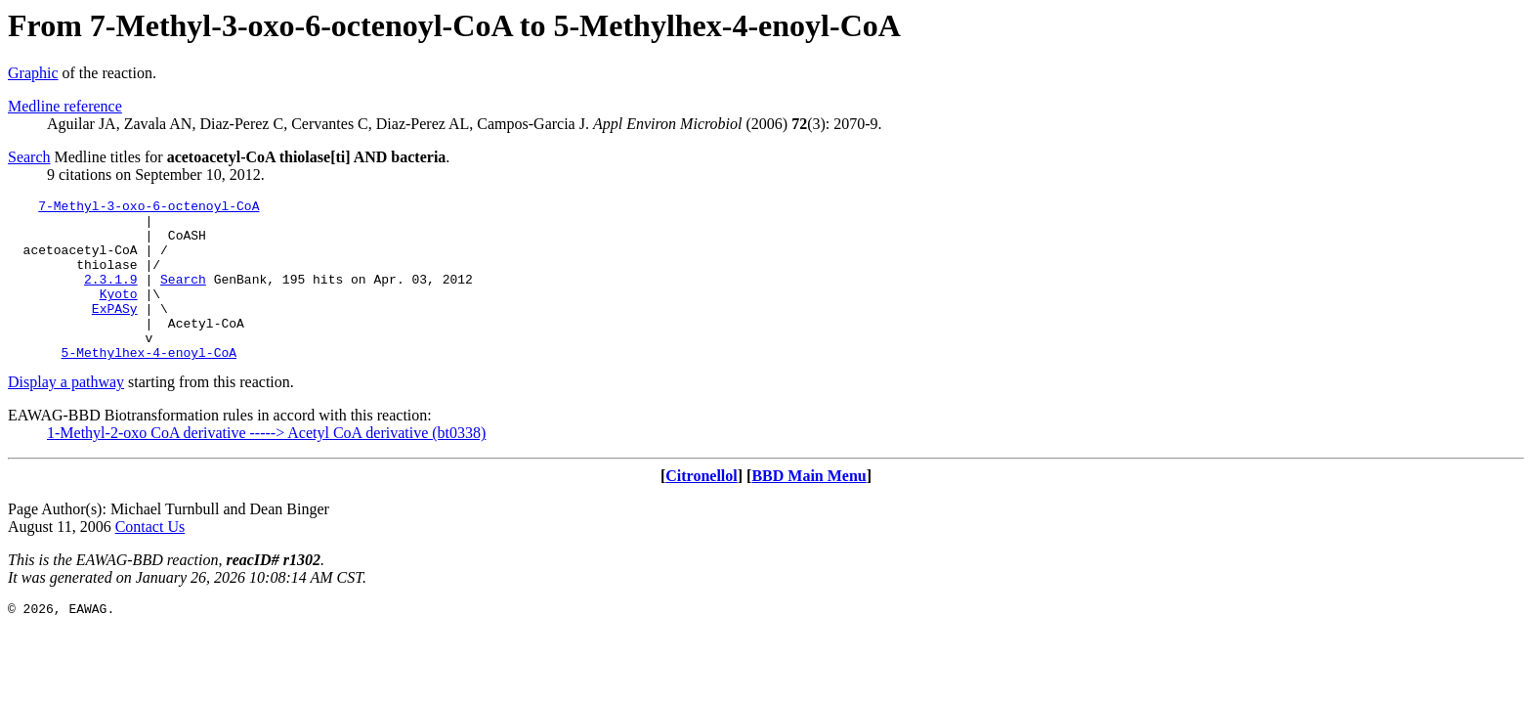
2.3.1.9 (111, 296)
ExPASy (115, 331)
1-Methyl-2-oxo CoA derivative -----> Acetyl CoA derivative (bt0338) (266, 465)
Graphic (33, 73)
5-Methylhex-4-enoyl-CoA (149, 384)
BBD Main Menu (808, 508)
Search (29, 157)
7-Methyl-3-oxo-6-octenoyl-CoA (148, 208)
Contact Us (150, 558)
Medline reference (65, 106)
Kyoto (119, 314)
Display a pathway (66, 414)
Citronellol (701, 508)
